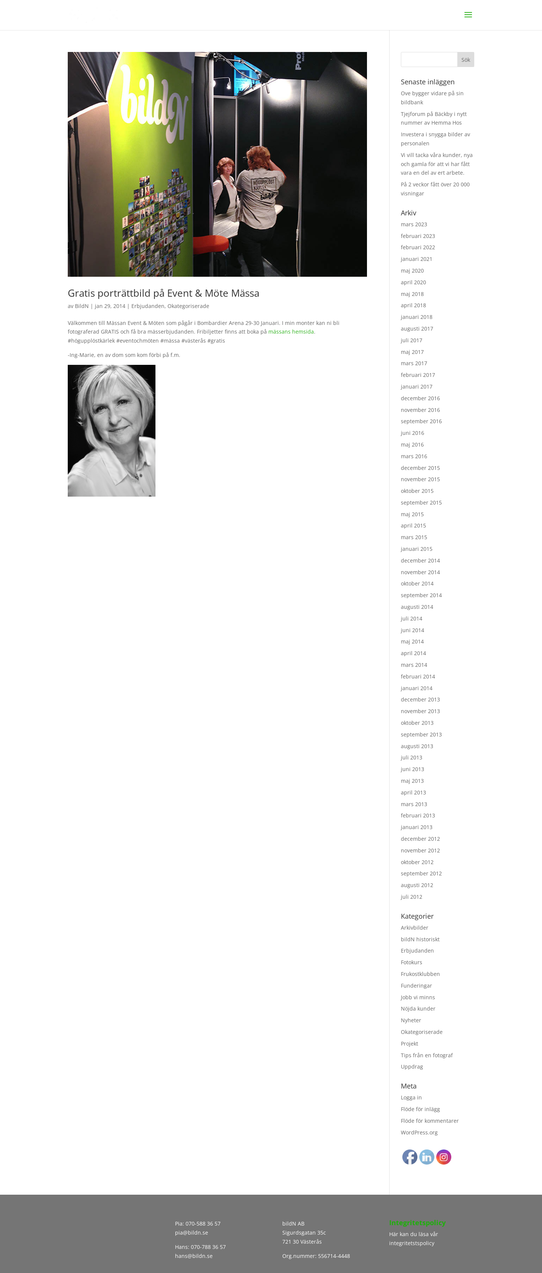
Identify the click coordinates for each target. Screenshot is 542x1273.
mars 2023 (414, 224)
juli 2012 (411, 896)
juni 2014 (412, 630)
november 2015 (420, 479)
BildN (82, 305)
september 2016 (421, 421)
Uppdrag (412, 1066)
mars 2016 (414, 456)
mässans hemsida (291, 331)
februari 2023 (418, 235)
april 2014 (413, 653)
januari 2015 (416, 548)
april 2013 (413, 792)
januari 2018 (416, 316)
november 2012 (420, 850)
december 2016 (420, 398)
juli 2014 (411, 618)
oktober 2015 (417, 490)
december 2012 (420, 838)
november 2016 (420, 409)
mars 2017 (414, 363)
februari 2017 (418, 374)
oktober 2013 (417, 722)
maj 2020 (412, 270)
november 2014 (420, 572)
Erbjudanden (147, 305)
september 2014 (421, 595)
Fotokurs (411, 962)
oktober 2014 (417, 583)
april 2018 (413, 305)
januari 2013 (416, 827)
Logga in (411, 1097)
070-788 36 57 (207, 1246)
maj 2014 (412, 641)
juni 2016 (412, 432)
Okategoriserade (188, 305)
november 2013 (420, 711)
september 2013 (421, 734)
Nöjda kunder (418, 1008)
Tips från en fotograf (427, 1055)
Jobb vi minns (418, 997)
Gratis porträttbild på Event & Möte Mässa (163, 293)
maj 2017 (412, 351)
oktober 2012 (417, 862)
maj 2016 (412, 444)
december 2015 (420, 467)
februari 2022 (418, 247)
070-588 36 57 (203, 1223)
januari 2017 (416, 386)
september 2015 (421, 502)
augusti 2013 (417, 746)
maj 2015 (412, 514)
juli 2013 (411, 757)
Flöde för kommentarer (430, 1120)
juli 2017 (411, 340)
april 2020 (413, 282)
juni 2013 (412, 769)
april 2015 (413, 525)
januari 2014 (416, 688)
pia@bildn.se (191, 1232)
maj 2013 (412, 780)
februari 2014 (418, 676)
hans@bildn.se (194, 1255)
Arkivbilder (414, 927)
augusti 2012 (417, 885)
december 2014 (420, 560)
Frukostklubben (420, 973)
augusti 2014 (417, 606)
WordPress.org (419, 1132)
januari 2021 (416, 258)
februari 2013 (418, 815)
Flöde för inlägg (420, 1109)
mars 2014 (414, 664)
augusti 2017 (417, 328)
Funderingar (416, 985)
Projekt (409, 1043)
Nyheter (411, 1020)
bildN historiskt (420, 939)
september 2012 (421, 873)
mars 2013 (414, 804)
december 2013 (420, 699)
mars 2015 (414, 537)
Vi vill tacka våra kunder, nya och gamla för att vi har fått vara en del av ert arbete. (437, 164)
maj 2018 (412, 293)
